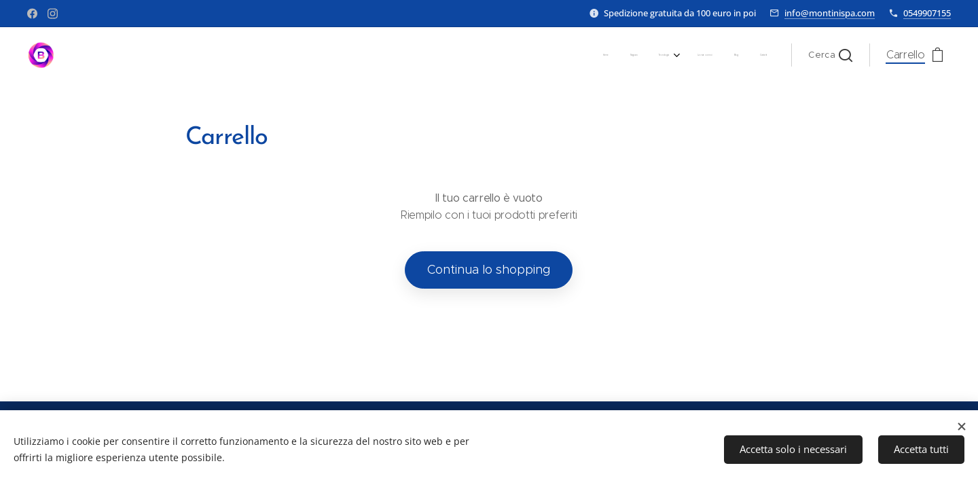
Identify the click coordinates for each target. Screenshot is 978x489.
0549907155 (927, 13)
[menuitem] (655, 55)
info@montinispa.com (829, 13)
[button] (830, 55)
